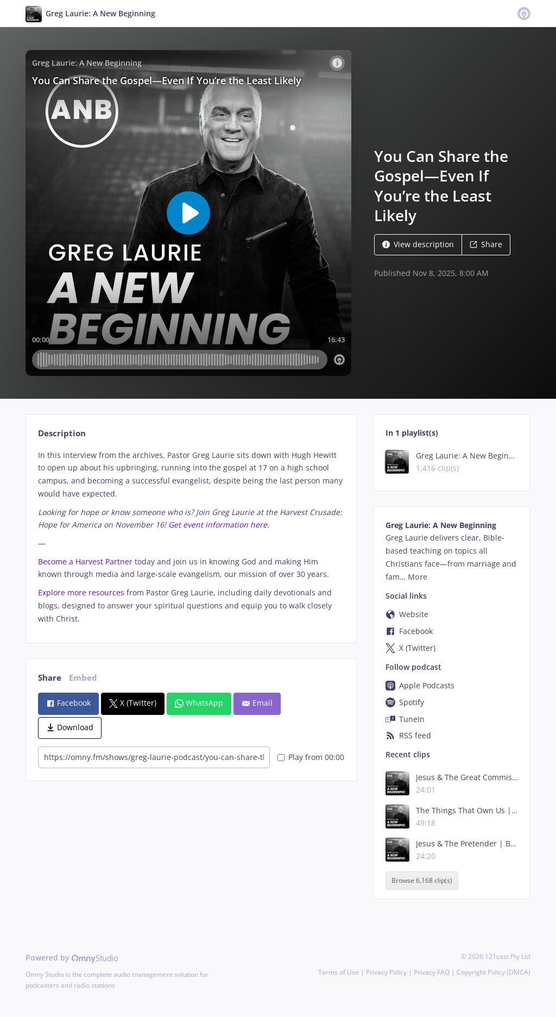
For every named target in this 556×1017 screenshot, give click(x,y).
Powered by (72, 957)
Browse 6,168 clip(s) (421, 880)
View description (418, 244)
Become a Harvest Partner (85, 561)
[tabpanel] (191, 537)
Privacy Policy (386, 972)
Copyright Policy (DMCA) (493, 972)
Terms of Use (338, 972)
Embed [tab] (83, 677)
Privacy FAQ (432, 972)
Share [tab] (49, 677)
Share (486, 244)
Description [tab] (62, 433)
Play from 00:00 (310, 757)
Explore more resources (81, 592)
